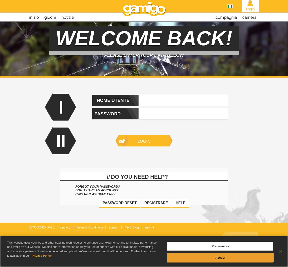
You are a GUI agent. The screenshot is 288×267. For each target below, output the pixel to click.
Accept (220, 259)
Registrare (156, 203)
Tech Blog (132, 227)
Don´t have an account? (97, 190)
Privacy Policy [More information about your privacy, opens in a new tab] (42, 257)
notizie (67, 17)
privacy (65, 227)
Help (180, 203)
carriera (249, 17)
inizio (34, 17)
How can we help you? (95, 194)
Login (144, 141)
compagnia (226, 17)
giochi (50, 17)
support (114, 227)
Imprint (149, 227)
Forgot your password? (97, 186)
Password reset (120, 203)
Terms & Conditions (89, 227)
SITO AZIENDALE (42, 227)
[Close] (281, 253)
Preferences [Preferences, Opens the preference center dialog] (220, 247)
